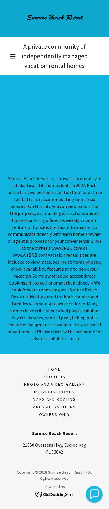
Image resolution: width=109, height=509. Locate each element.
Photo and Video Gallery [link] (54, 384)
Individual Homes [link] (54, 391)
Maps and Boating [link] (54, 399)
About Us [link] (54, 376)
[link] (54, 18)
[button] (13, 56)
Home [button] (54, 369)
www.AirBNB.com (30, 255)
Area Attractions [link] (54, 407)
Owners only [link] (54, 414)
